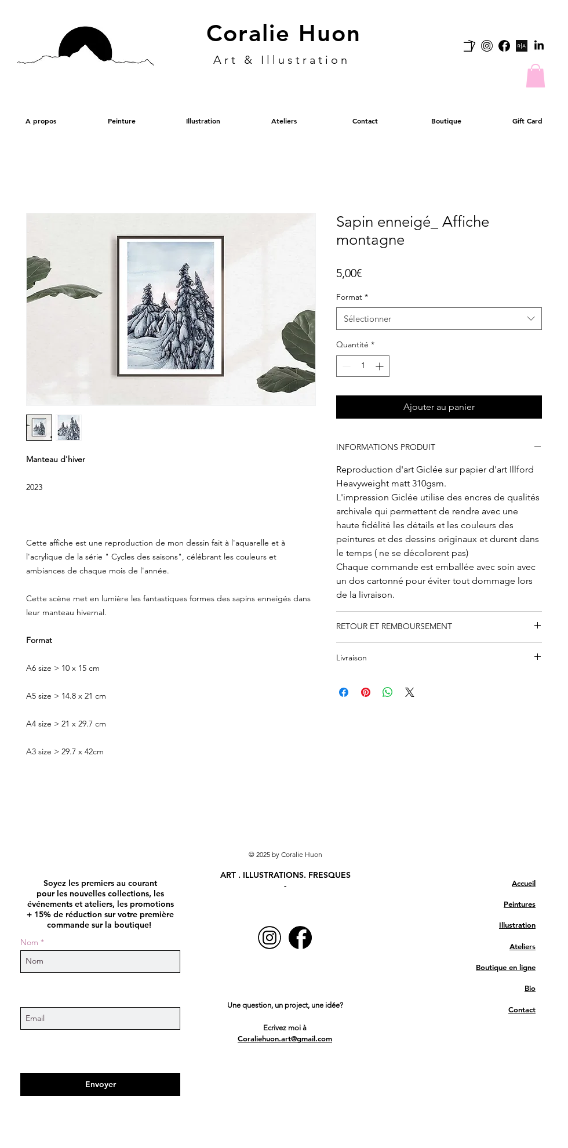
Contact (522, 1009)
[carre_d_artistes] (469, 46)
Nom (29, 942)
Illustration (517, 924)
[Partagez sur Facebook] (344, 692)
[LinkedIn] (539, 46)
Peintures (520, 904)
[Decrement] (345, 366)
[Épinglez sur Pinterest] (366, 692)
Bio (530, 988)
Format (352, 297)
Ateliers (522, 946)
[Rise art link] (521, 46)
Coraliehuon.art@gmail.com (285, 1038)
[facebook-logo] (504, 46)
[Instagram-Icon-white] (487, 46)
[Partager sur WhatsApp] (388, 692)
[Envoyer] (100, 1084)
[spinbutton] (362, 366)
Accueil (524, 883)
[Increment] (380, 366)
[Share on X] (410, 692)
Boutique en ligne (506, 967)
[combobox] (439, 318)
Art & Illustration (281, 60)
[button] (535, 76)
